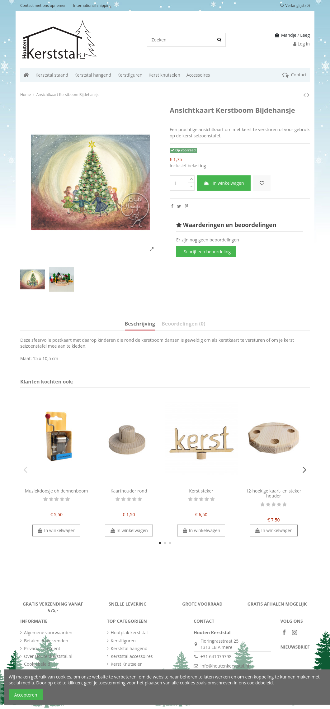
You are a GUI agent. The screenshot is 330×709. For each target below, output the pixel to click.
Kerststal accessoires (132, 656)
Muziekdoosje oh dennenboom (56, 491)
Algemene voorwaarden (48, 632)
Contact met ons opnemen (44, 5)
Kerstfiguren (123, 641)
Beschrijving (140, 324)
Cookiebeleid (37, 664)
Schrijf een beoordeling (207, 252)
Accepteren (25, 695)
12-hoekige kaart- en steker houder (273, 493)
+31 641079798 (216, 656)
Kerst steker (201, 491)
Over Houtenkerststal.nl (48, 656)
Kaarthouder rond (129, 491)
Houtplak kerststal (129, 632)
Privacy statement (42, 648)
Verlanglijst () (295, 5)
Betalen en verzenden (46, 641)
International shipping (92, 5)
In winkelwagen (224, 183)
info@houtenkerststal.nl (224, 666)
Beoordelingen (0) (183, 324)
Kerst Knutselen (127, 664)
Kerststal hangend (129, 648)
